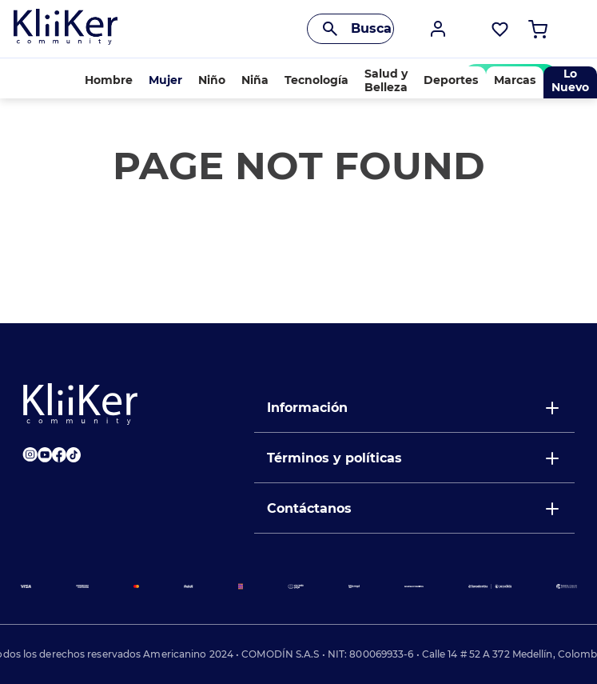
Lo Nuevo (570, 80)
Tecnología (316, 80)
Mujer (165, 80)
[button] (438, 29)
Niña (255, 80)
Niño (211, 80)
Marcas (514, 80)
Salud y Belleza (386, 80)
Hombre (109, 80)
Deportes (451, 80)
